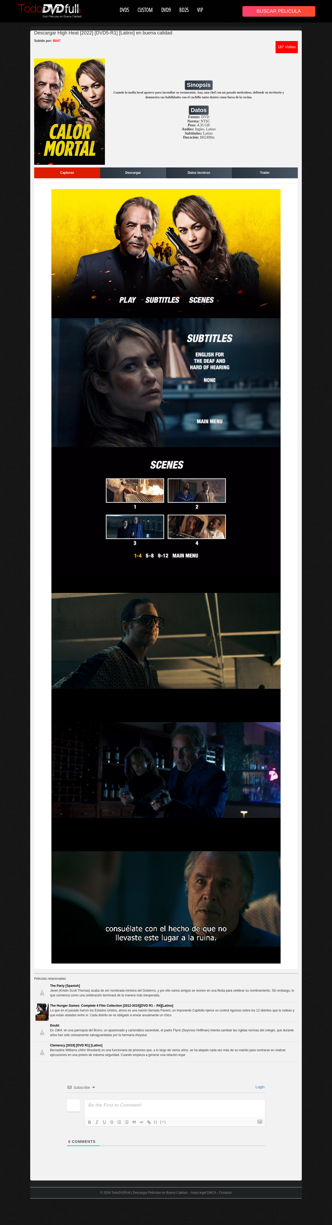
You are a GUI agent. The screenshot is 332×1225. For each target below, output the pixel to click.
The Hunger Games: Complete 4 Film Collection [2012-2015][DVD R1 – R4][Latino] (111, 1005)
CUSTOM (145, 10)
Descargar (133, 173)
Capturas (67, 173)
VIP (200, 10)
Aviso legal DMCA (203, 1193)
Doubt (54, 1025)
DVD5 (124, 10)
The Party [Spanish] (65, 986)
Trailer (265, 173)
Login (259, 1087)
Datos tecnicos (199, 173)
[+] (163, 1122)
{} (156, 1122)
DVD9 (166, 10)
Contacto (225, 1193)
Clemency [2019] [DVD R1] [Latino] (76, 1045)
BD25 (184, 10)
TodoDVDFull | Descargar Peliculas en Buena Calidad (149, 1193)
